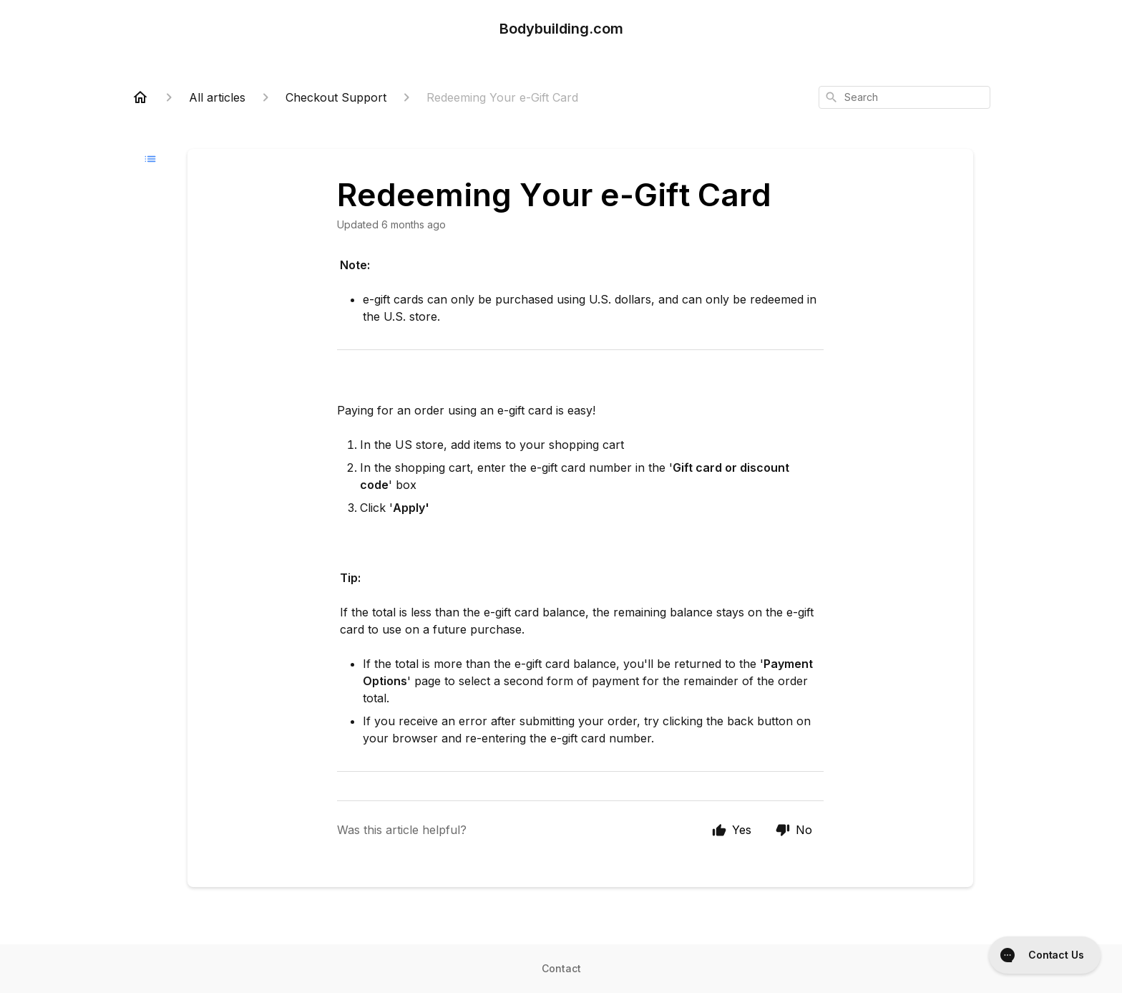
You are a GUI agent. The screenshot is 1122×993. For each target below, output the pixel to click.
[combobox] (904, 97)
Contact (561, 968)
